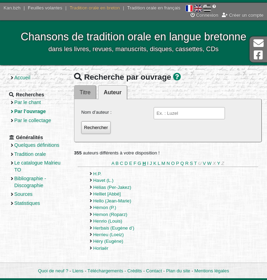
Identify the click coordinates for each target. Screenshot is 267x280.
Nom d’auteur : (96, 112)
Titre (85, 92)
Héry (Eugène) (108, 241)
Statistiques (27, 203)
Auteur (112, 92)
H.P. (97, 173)
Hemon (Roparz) (110, 214)
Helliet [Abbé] (107, 194)
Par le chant (27, 102)
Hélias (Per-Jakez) (112, 187)
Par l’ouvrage (30, 111)
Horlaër (100, 248)
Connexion (204, 15)
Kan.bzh (12, 7)
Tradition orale (30, 154)
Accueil (22, 77)
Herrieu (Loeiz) (108, 234)
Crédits (134, 270)
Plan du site (178, 270)
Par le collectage (32, 120)
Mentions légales (211, 270)
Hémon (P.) (104, 207)
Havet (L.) (103, 180)
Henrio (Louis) (107, 221)
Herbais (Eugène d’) (113, 228)
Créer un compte (243, 15)
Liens (77, 270)
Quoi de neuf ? (53, 270)
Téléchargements (105, 270)
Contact (154, 270)
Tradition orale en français (153, 7)
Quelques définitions (36, 145)
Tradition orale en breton (95, 7)
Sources (23, 194)
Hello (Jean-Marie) (112, 200)
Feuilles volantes (45, 7)
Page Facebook (258, 55)
